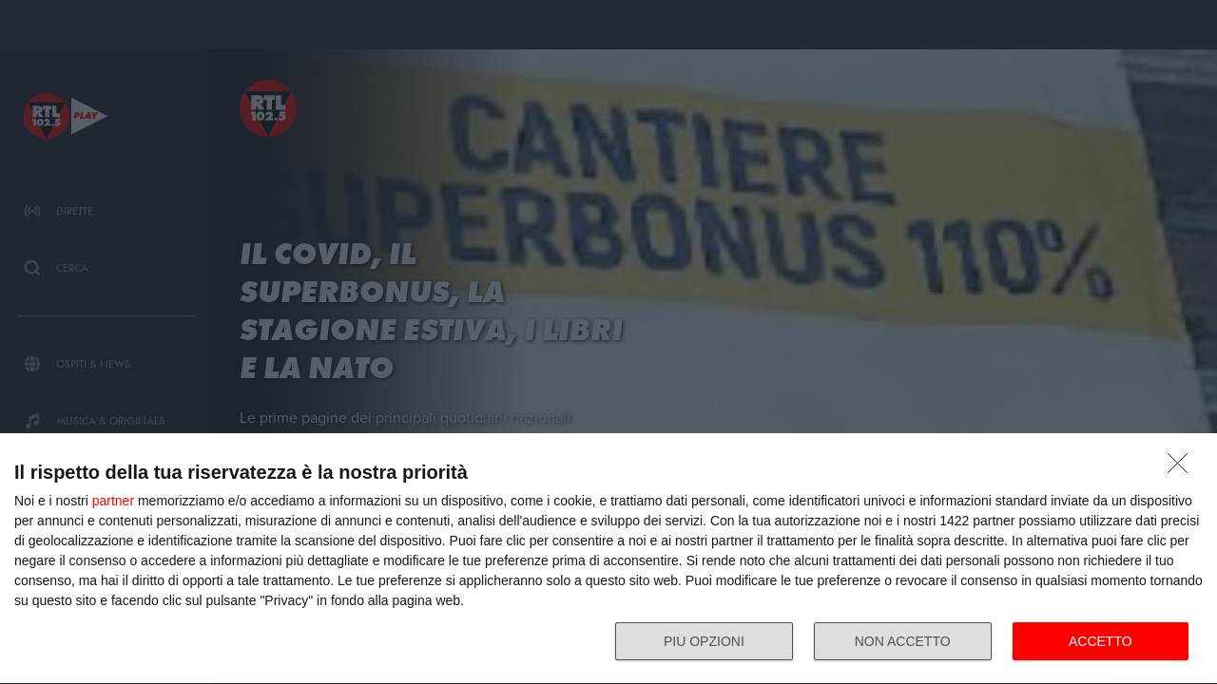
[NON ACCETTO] (1183, 468)
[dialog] (608, 559)
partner (113, 500)
